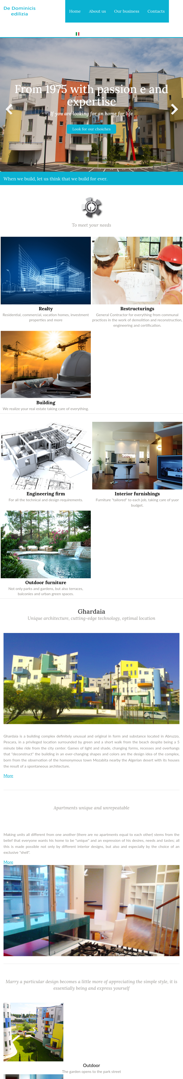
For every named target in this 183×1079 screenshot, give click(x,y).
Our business (126, 11)
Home (75, 11)
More (8, 775)
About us (97, 11)
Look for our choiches (91, 129)
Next (174, 109)
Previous (9, 109)
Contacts (156, 11)
